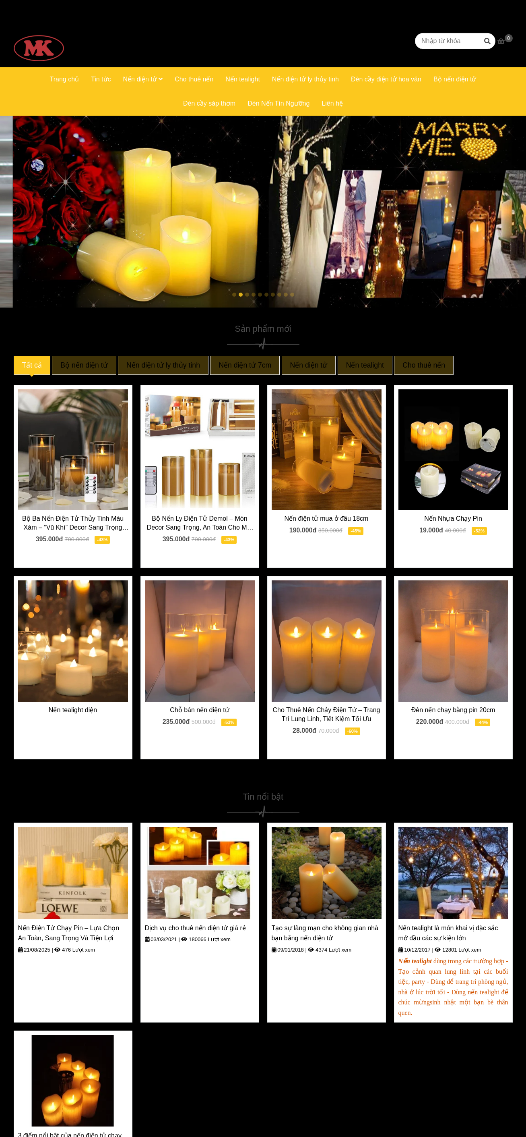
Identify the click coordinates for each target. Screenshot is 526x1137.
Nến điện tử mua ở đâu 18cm (327, 518)
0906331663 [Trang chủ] (107, 7)
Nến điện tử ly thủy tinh (305, 79)
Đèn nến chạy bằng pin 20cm (453, 710)
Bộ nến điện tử (454, 79)
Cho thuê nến (194, 79)
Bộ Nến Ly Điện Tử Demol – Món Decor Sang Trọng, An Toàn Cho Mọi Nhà (200, 523)
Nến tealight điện (73, 710)
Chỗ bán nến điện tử (199, 710)
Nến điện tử (143, 79)
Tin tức (101, 79)
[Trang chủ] (39, 41)
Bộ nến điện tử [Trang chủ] (83, 365)
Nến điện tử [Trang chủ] (309, 365)
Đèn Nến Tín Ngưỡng (278, 103)
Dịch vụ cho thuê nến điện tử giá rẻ (195, 928)
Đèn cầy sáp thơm (209, 103)
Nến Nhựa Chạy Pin (453, 518)
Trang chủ (64, 79)
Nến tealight (242, 79)
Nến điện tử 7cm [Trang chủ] (245, 365)
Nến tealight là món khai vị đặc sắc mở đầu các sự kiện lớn (448, 933)
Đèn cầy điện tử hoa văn (386, 79)
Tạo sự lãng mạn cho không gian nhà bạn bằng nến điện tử (325, 933)
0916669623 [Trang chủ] (63, 7)
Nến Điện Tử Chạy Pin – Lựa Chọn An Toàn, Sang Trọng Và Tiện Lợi (69, 933)
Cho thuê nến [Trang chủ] (423, 365)
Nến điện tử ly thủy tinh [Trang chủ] (163, 365)
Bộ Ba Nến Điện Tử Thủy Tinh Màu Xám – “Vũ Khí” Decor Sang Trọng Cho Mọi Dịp (73, 523)
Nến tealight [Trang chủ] (365, 365)
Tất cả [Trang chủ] (32, 365)
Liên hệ (332, 103)
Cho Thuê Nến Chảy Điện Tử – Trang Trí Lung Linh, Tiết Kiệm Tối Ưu (326, 714)
